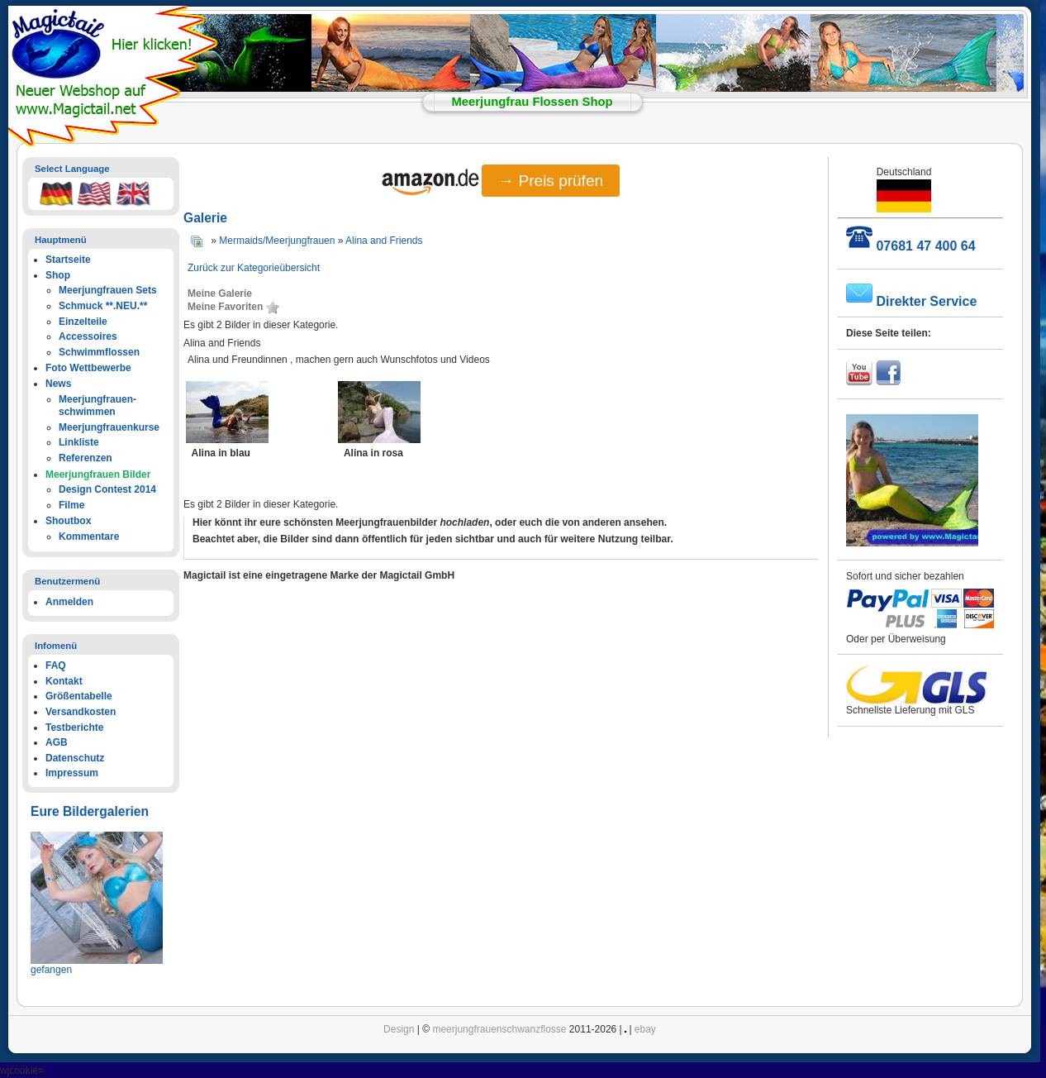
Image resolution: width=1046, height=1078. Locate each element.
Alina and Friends (383, 240)
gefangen (51, 969)
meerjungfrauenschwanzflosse (499, 1029)
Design (398, 1029)
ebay (645, 1029)
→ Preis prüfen (550, 180)
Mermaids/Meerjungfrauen (277, 240)
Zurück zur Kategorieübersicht (254, 268)
